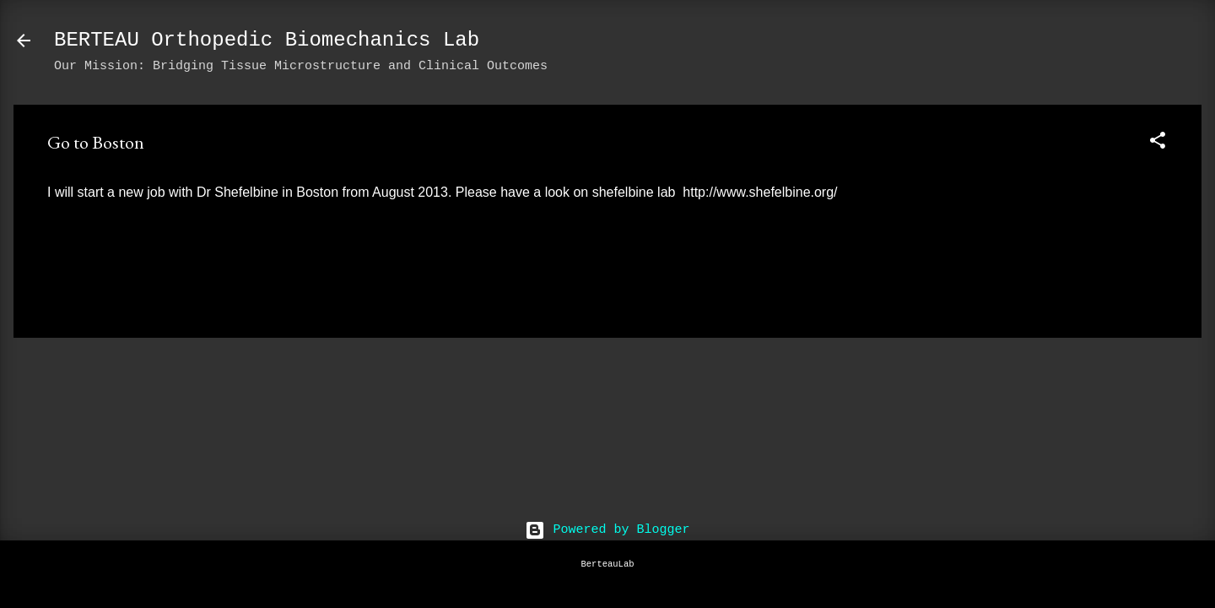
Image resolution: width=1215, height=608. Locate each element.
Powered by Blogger (607, 530)
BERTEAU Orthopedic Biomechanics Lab (266, 40)
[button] (1158, 144)
